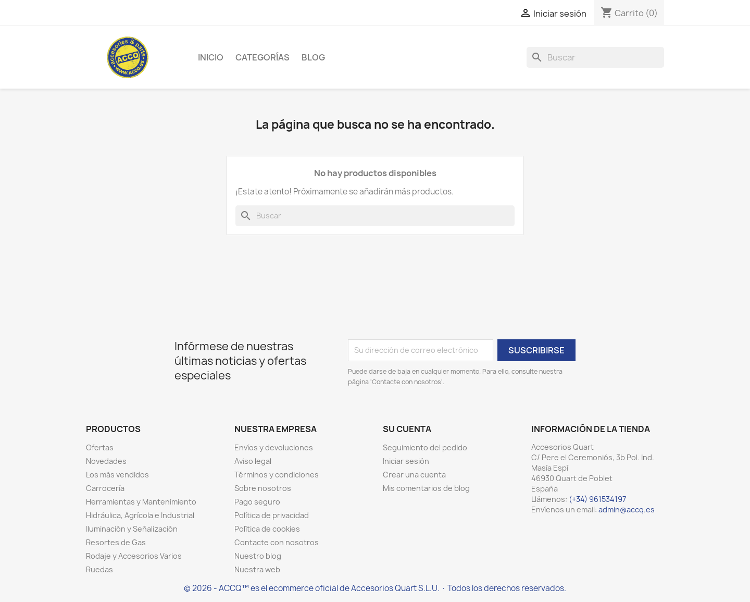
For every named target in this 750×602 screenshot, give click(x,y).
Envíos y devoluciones (273, 447)
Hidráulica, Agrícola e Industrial (140, 515)
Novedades (106, 461)
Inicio (210, 57)
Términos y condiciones (276, 475)
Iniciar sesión (406, 461)
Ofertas (100, 447)
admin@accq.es (626, 509)
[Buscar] (595, 57)
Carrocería (105, 488)
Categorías (262, 57)
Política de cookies (267, 529)
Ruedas (99, 569)
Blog (313, 57)
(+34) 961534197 (597, 499)
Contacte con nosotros (276, 542)
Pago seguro (257, 502)
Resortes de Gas (116, 542)
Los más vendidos (117, 475)
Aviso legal (252, 461)
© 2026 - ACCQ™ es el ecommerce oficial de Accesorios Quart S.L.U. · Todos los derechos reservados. (375, 588)
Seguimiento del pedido (425, 447)
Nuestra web (257, 569)
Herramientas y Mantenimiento (141, 502)
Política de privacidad (271, 515)
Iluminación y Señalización (132, 529)
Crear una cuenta (414, 475)
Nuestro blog (257, 556)
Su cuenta (407, 429)
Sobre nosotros (262, 488)
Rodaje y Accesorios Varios (134, 556)
